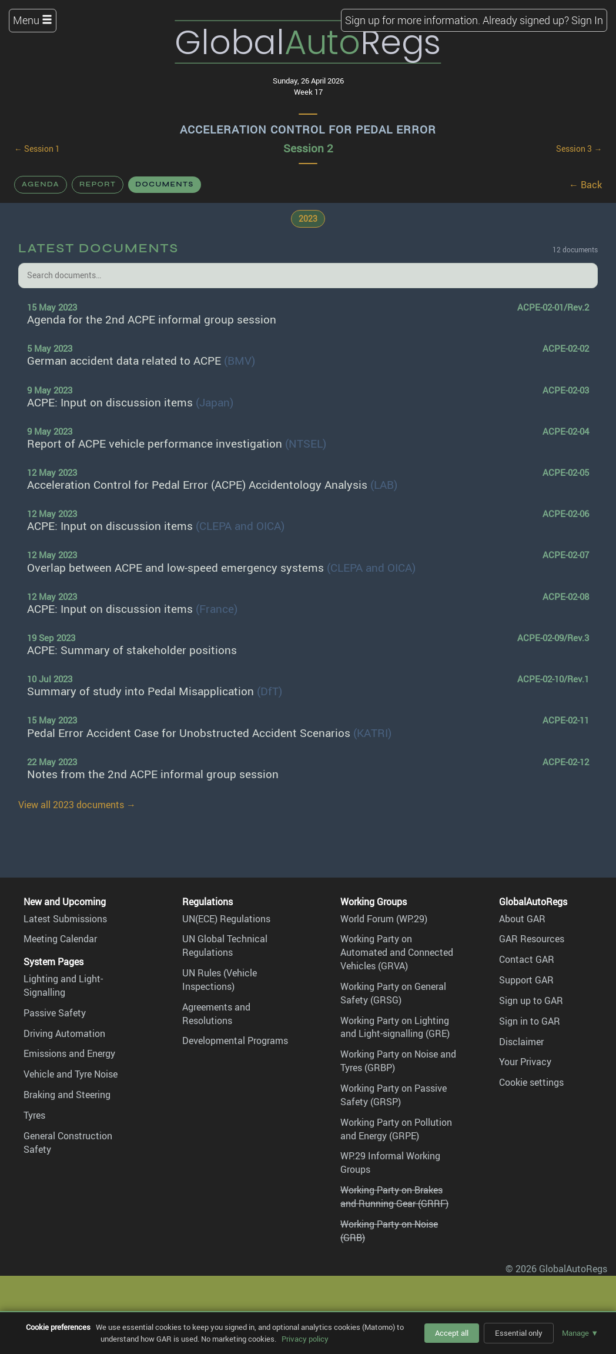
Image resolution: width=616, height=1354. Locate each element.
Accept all (451, 1333)
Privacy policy (305, 1338)
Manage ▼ (580, 1333)
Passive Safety (55, 1012)
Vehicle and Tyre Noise (71, 1074)
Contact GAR (526, 959)
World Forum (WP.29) (383, 918)
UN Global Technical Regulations (224, 945)
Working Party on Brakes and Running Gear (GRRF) (394, 1196)
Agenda (40, 184)
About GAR (522, 918)
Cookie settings (531, 1082)
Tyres (34, 1115)
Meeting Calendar (60, 938)
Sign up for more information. (412, 20)
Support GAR (526, 979)
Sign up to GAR (531, 1000)
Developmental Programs (235, 1040)
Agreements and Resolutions (216, 1014)
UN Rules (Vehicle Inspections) (219, 979)
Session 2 (308, 148)
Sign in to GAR (529, 1021)
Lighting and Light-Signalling (63, 985)
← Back (585, 184)
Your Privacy (525, 1061)
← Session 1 (37, 149)
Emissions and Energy (69, 1053)
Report (97, 184)
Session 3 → (579, 149)
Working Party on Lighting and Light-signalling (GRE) (395, 1027)
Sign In (587, 20)
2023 (308, 218)
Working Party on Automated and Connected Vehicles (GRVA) (396, 952)
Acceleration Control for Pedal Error (308, 129)
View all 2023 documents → (77, 804)
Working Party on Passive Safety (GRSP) (393, 1095)
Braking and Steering (67, 1094)
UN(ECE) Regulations (226, 918)
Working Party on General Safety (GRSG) (393, 993)
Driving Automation (64, 1033)
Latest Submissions (65, 918)
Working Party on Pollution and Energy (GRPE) (396, 1129)
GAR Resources (531, 938)
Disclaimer (521, 1041)
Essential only (519, 1333)
